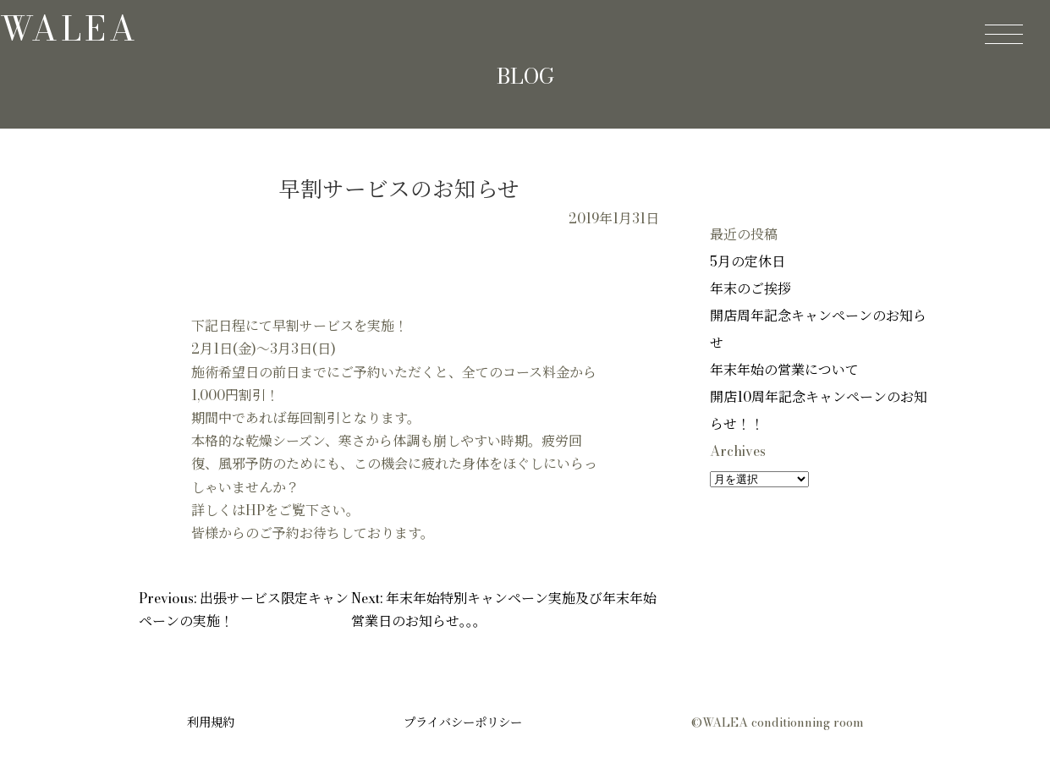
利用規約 (210, 722)
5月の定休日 (747, 261)
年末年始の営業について (784, 370)
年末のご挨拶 (750, 288)
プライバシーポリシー (463, 722)
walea (69, 28)
